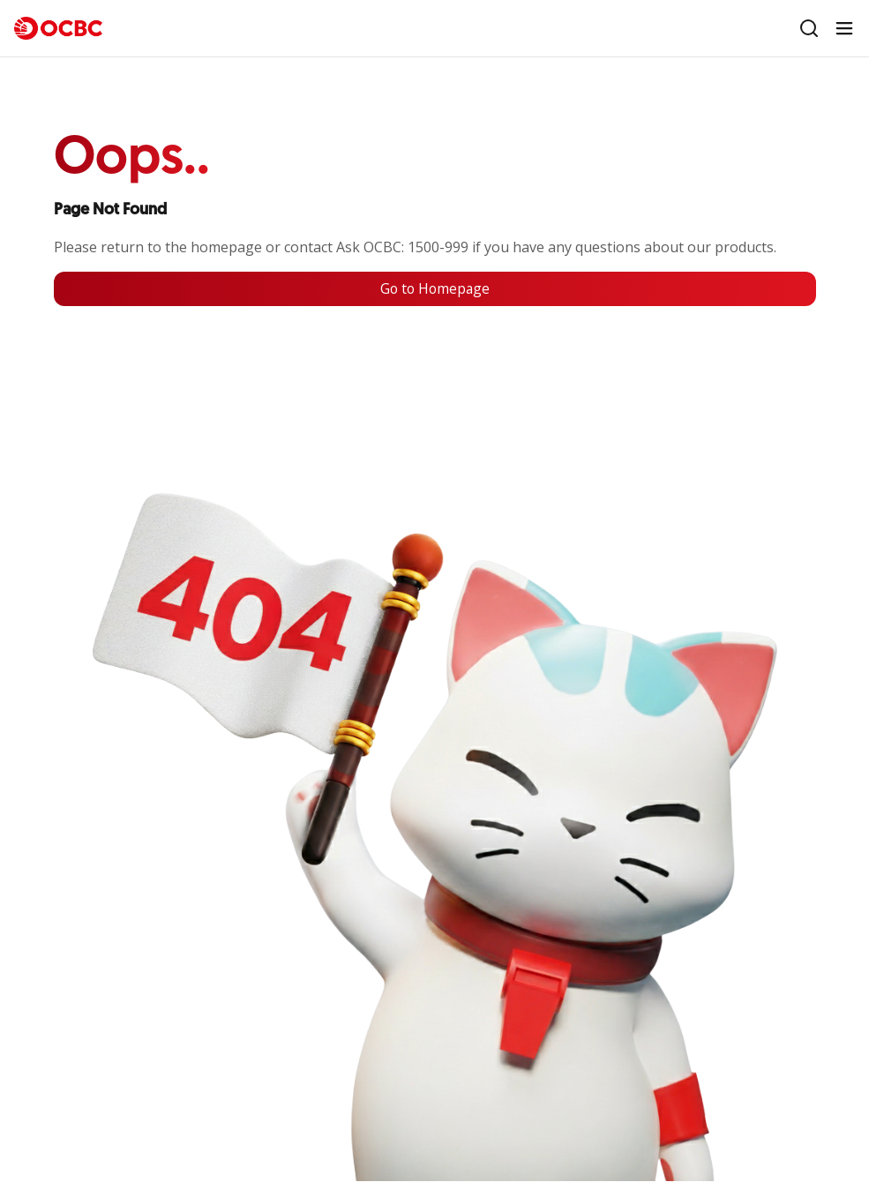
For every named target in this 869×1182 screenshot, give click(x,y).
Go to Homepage (434, 289)
